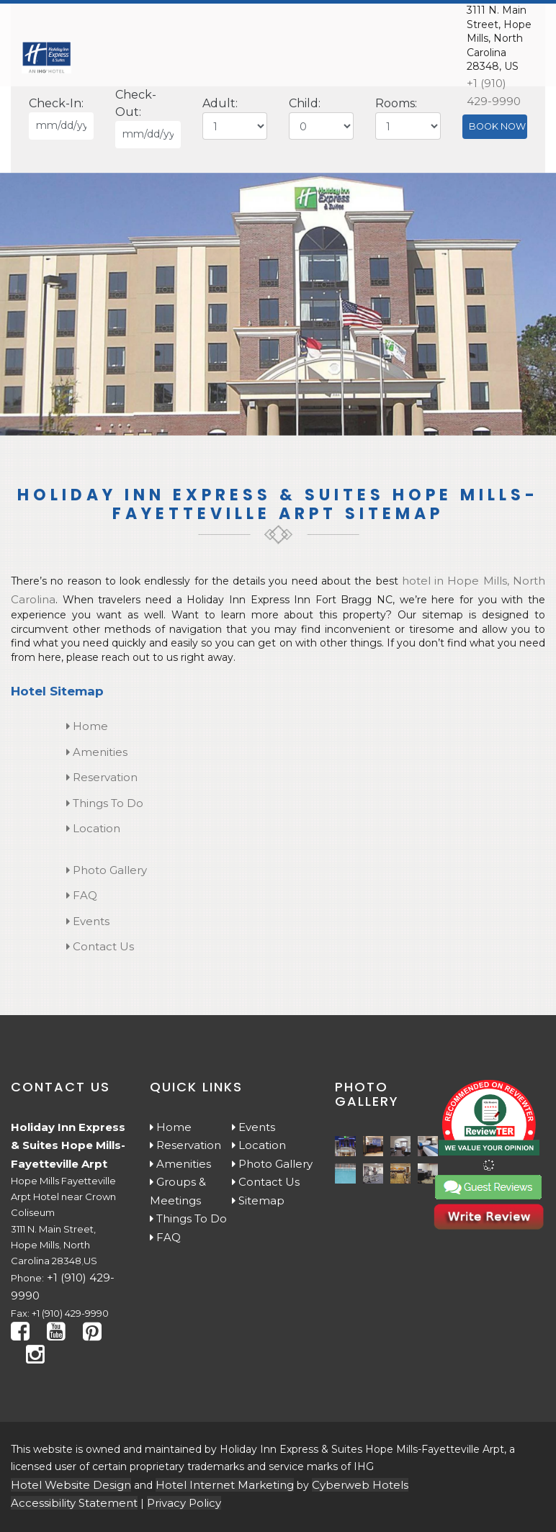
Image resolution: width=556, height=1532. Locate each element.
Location (93, 828)
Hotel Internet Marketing (225, 1485)
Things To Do (104, 803)
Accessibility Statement (74, 1503)
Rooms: (396, 103)
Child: (304, 103)
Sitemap (258, 1200)
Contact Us (100, 946)
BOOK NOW (497, 126)
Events (87, 921)
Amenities (96, 752)
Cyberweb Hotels (360, 1485)
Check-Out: (135, 103)
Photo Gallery (106, 870)
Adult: (220, 103)
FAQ (81, 895)
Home (87, 726)
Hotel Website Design (71, 1485)
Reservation (102, 777)
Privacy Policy (184, 1503)
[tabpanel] (278, 304)
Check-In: (56, 103)
